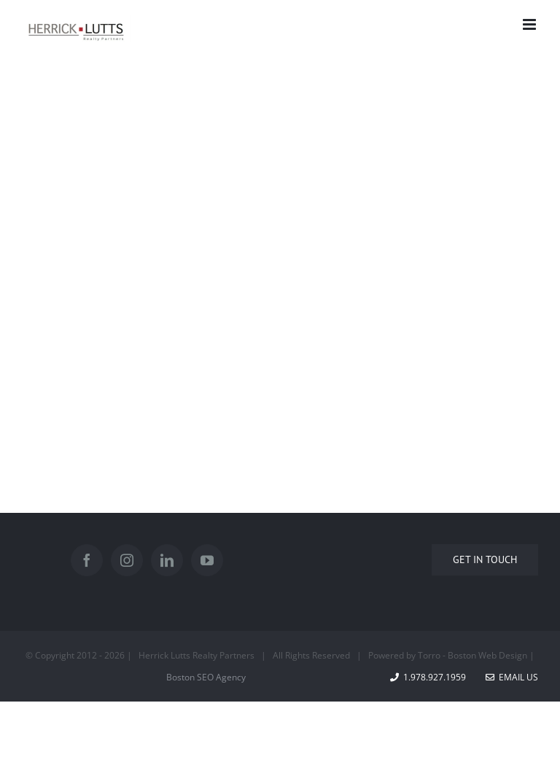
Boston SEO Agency (206, 677)
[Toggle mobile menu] (530, 24)
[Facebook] (87, 560)
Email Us (512, 677)
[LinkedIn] (167, 560)
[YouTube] (207, 560)
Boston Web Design (487, 655)
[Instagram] (127, 560)
